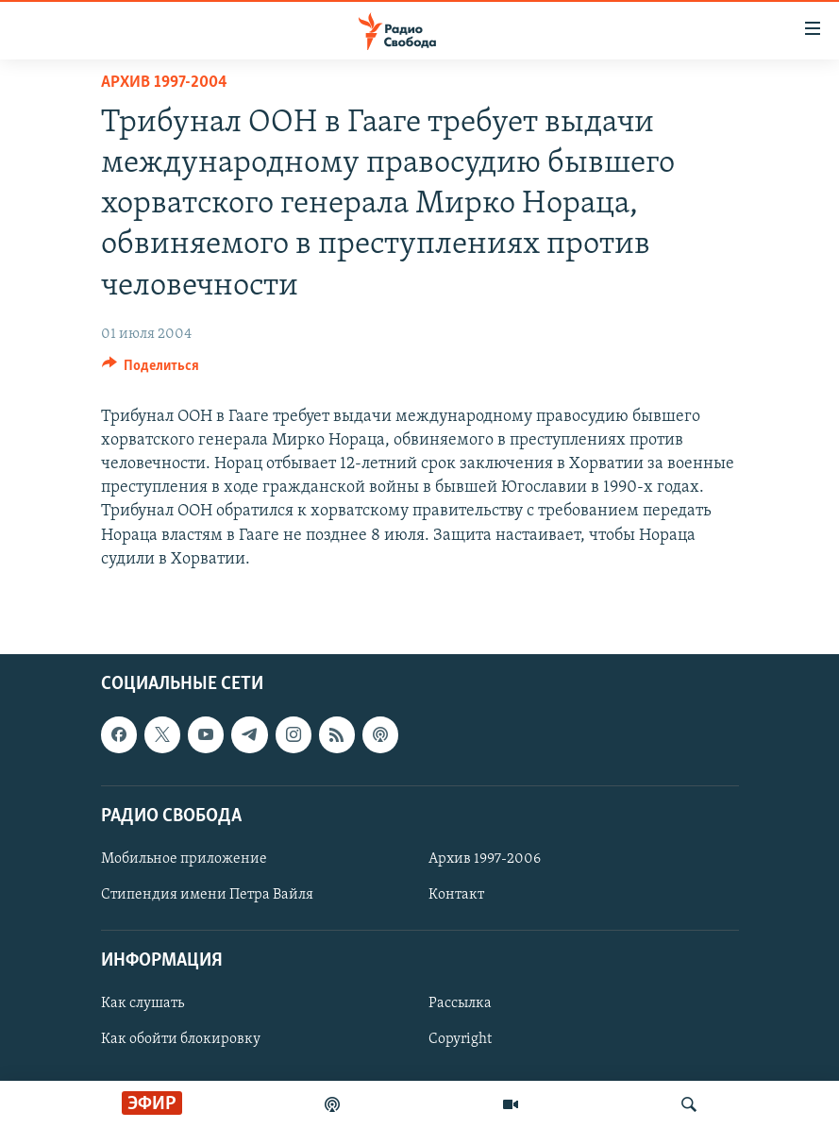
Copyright (460, 1039)
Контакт (456, 894)
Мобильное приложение (184, 859)
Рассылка (460, 1003)
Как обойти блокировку (180, 1039)
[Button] (151, 370)
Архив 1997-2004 (164, 83)
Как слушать (142, 1003)
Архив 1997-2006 (484, 859)
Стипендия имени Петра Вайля (207, 894)
